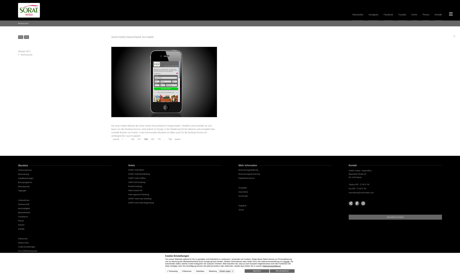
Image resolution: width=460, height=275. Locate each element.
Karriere (21, 225)
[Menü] (451, 14)
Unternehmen (23, 200)
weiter (178, 139)
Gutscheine (243, 192)
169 (152, 139)
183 (170, 139)
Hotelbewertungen (25, 178)
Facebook (388, 14)
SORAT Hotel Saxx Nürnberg (139, 199)
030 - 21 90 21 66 (359, 188)
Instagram (373, 14)
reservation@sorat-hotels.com (361, 193)
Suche (241, 210)
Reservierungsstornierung (249, 174)
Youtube (402, 14)
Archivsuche (26, 54)
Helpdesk (242, 206)
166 (132, 139)
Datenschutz (23, 243)
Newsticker (357, 14)
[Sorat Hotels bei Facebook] (357, 203)
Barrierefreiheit (24, 212)
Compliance (23, 217)
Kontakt (438, 14)
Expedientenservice (247, 178)
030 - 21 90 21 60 (362, 184)
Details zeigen (225, 271)
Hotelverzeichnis (25, 170)
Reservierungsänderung (248, 170)
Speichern (257, 271)
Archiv (414, 14)
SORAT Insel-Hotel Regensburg (141, 203)
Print (20, 37)
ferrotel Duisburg (135, 186)
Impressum (23, 239)
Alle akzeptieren (282, 271)
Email (26, 37)
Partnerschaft (23, 204)
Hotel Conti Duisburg (136, 182)
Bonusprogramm (25, 182)
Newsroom (23, 23)
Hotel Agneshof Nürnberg (138, 194)
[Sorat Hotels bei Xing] (351, 203)
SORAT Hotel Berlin (136, 170)
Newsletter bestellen (395, 217)
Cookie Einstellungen (26, 247)
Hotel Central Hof (135, 190)
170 (159, 139)
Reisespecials (24, 186)
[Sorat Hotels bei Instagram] (363, 203)
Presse (426, 14)
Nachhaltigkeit (24, 208)
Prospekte (243, 188)
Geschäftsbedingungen (27, 251)
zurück (116, 139)
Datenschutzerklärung (272, 266)
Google (286, 262)
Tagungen (22, 191)
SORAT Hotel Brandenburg (139, 174)
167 (139, 139)
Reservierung (23, 174)
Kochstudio (243, 196)
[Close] (454, 36)
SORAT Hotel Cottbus (137, 178)
